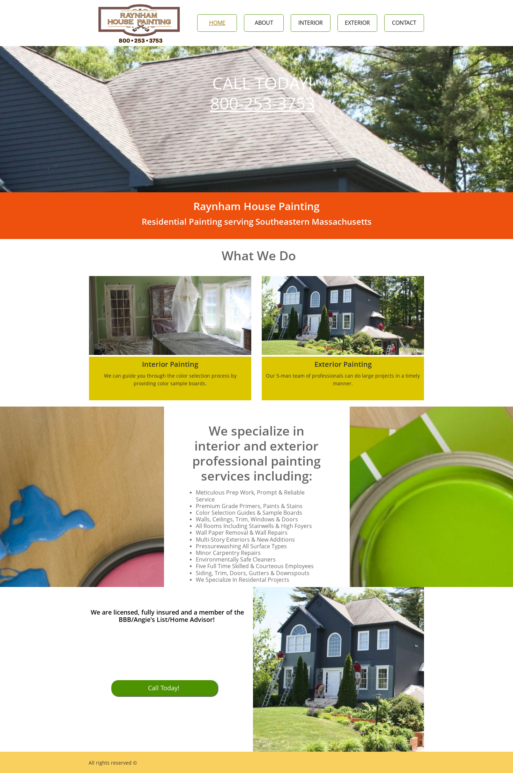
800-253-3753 (262, 103)
